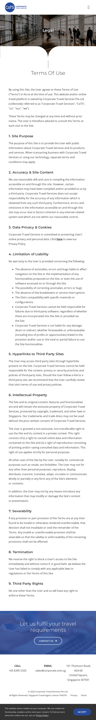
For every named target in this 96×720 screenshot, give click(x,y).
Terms (84, 695)
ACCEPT (82, 711)
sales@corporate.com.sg (50, 670)
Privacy (74, 695)
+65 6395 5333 (17, 670)
